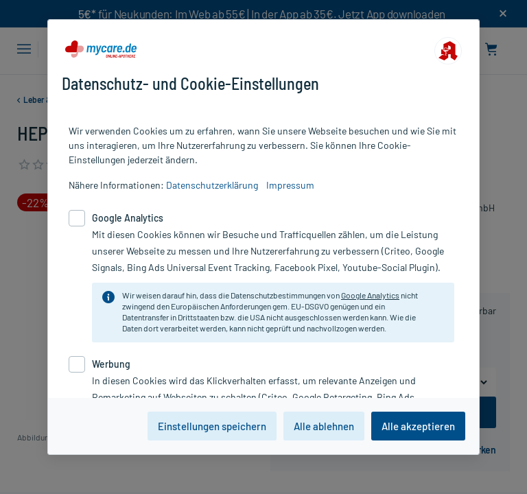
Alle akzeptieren (418, 426)
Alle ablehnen (324, 426)
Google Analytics (370, 295)
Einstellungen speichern (212, 426)
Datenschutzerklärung (212, 185)
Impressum (290, 185)
